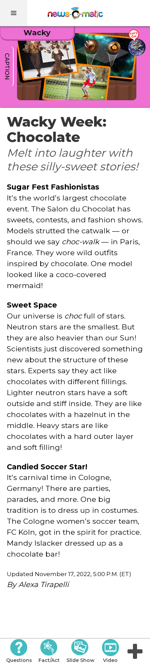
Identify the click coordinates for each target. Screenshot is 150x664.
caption (7, 66)
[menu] (13, 13)
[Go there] (136, 42)
